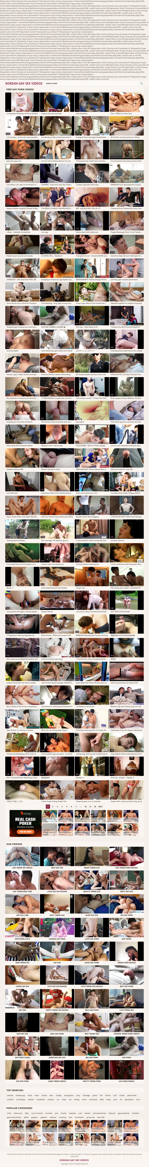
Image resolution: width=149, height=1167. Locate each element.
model (121, 1095)
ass (58, 1099)
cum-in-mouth (37, 1113)
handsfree (41, 1099)
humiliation (79, 1117)
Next (100, 807)
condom (10, 1099)
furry (78, 1095)
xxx (70, 1099)
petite (26, 1117)
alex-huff (100, 1117)
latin (70, 1117)
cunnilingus (21, 1099)
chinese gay (20, 1095)
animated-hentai (99, 1113)
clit (121, 1099)
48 (95, 807)
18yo (27, 1113)
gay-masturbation (14, 1117)
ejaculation (129, 1099)
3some (44, 1095)
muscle (63, 1113)
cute (80, 1113)
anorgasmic (69, 1095)
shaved (87, 1113)
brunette (48, 1113)
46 (86, 807)
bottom (31, 1099)
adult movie (131, 1095)
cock (115, 1095)
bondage (86, 1095)
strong (76, 1099)
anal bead (93, 1099)
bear (51, 1095)
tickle (64, 1099)
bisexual (112, 1113)
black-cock (18, 1113)
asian (37, 1095)
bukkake (72, 1113)
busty (108, 1099)
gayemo (44, 1117)
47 (90, 807)
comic (84, 1099)
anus (115, 1099)
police (95, 1095)
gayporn (34, 1117)
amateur (50, 1099)
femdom (135, 1113)
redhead (53, 1117)
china (30, 1095)
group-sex (91, 1117)
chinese (10, 1095)
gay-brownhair (124, 1113)
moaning (62, 1117)
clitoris (108, 1095)
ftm (101, 1095)
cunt (138, 1099)
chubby (59, 1095)
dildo (102, 1099)
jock (56, 1113)
